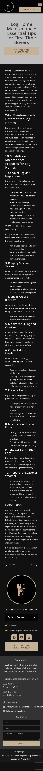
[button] (40, 4)
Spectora (15, 759)
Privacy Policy (26, 759)
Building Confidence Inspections (16, 755)
